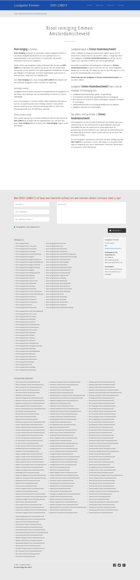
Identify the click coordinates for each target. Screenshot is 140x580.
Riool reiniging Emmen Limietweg (56, 278)
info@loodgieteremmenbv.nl (113, 248)
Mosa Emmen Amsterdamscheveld (60, 467)
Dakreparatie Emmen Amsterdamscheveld (28, 480)
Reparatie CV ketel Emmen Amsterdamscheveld (63, 512)
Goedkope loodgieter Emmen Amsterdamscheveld (30, 512)
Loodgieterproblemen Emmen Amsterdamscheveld (65, 456)
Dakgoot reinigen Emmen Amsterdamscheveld (29, 456)
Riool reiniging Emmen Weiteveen (25, 354)
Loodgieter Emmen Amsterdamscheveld (61, 454)
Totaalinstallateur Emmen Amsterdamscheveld (102, 488)
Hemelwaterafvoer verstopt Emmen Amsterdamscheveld (66, 398)
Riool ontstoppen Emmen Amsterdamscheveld (102, 416)
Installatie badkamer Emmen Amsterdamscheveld (64, 408)
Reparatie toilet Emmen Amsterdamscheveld (102, 387)
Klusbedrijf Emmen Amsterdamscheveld (61, 435)
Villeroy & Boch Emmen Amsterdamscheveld (29, 524)
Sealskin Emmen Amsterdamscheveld (100, 454)
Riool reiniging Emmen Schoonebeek (26, 330)
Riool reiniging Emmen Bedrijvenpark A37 (28, 273)
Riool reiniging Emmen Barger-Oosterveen (28, 265)
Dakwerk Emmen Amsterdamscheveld (27, 483)
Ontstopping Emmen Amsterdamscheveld (62, 483)
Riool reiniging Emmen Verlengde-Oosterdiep (29, 346)
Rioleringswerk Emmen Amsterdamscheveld (101, 398)
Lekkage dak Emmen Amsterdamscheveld (62, 446)
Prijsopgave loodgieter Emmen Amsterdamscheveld (65, 494)
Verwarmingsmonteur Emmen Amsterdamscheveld (30, 519)
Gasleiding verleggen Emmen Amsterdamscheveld (30, 499)
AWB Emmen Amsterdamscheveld (25, 395)
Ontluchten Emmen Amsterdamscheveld (61, 480)
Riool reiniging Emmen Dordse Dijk (26, 289)
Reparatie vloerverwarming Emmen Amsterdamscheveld (105, 392)
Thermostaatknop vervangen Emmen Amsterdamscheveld (106, 475)
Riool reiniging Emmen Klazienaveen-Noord (59, 267)
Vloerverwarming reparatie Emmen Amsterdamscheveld (32, 532)
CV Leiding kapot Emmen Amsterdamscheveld (29, 440)
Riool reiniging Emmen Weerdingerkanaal (28, 351)
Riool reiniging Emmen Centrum (25, 278)
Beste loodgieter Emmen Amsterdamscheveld (29, 406)
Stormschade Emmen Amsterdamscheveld (101, 472)
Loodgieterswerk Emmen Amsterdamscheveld (63, 464)
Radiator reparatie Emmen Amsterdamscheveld (63, 502)
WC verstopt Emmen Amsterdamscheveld (28, 554)
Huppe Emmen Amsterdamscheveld (60, 403)
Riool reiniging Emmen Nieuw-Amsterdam (58, 283)
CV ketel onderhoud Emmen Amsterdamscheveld (30, 432)
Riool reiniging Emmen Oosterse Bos (57, 302)
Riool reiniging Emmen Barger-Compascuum (29, 259)
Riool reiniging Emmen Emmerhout (26, 297)
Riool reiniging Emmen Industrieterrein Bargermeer (61, 254)
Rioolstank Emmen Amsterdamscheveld (100, 432)
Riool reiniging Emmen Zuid (24, 364)
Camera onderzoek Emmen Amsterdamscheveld (30, 427)
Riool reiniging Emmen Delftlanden (26, 283)
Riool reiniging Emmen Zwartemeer (26, 370)
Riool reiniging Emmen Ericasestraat (26, 307)
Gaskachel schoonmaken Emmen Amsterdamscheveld (31, 496)
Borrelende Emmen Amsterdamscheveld (27, 414)
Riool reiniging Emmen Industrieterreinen (58, 259)
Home (16, 13)
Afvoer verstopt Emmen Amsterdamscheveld (29, 387)
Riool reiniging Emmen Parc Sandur (26, 316)
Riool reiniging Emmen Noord (55, 294)
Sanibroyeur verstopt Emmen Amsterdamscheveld (103, 443)
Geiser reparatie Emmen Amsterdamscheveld (29, 504)
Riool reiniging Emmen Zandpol (25, 362)
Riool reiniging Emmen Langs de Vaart (57, 275)
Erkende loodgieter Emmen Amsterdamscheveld (30, 488)
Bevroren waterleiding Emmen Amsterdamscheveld (30, 408)
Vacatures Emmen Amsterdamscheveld (100, 494)
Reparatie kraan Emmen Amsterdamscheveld (102, 384)
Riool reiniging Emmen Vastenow (25, 338)
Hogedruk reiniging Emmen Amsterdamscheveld (64, 400)
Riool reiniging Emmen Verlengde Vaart (27, 343)
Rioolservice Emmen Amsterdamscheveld (101, 427)
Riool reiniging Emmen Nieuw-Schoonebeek (59, 289)
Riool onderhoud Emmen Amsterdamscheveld (102, 411)
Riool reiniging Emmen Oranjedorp (56, 305)
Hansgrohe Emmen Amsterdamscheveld (61, 392)
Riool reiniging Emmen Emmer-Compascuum (29, 291)
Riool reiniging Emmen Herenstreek (56, 249)
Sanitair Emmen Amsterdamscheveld (99, 446)
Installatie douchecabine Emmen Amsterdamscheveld (65, 411)
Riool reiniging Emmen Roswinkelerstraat (28, 324)
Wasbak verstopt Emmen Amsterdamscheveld (29, 540)
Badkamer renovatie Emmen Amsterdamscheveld (30, 400)
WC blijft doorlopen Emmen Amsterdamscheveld (30, 548)
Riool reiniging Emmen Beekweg (25, 275)
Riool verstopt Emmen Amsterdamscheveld (101, 422)
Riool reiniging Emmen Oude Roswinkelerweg (59, 307)
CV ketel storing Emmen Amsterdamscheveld (29, 438)
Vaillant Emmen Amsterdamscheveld (99, 496)
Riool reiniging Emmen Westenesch (26, 356)
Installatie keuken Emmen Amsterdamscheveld (63, 414)
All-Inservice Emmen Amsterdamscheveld (28, 392)
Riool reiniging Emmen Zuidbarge (25, 367)
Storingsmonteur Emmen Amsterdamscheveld (102, 470)
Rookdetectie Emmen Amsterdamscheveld (101, 438)
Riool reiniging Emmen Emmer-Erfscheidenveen (29, 294)
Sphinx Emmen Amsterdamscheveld (99, 459)
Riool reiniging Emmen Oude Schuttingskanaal (29, 311)
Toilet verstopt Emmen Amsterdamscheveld (101, 486)
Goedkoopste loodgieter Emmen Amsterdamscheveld (31, 510)
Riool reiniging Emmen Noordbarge (56, 297)
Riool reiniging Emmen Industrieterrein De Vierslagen (61, 257)
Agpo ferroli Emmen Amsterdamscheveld (27, 390)
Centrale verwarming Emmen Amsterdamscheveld (30, 430)
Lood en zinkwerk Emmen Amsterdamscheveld (63, 451)
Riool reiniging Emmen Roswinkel (25, 322)
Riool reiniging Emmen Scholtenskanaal (27, 327)
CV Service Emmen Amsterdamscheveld (27, 443)
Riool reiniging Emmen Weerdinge (25, 348)
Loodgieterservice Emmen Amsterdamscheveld (63, 462)
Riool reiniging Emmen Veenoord (25, 340)
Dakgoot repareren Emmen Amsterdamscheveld (30, 462)
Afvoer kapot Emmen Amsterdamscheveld (28, 382)
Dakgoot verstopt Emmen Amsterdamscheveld (29, 467)
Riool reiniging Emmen (22, 243)
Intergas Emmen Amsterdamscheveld (60, 422)
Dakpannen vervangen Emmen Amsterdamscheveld (31, 478)
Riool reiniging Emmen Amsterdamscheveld (33, 13)
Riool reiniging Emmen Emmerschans (26, 302)
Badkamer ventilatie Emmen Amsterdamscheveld (30, 403)
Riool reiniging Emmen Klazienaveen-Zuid (58, 270)
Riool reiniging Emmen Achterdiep (26, 251)
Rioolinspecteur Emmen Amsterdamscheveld (102, 424)
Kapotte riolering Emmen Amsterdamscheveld (63, 430)
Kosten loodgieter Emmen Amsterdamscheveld (63, 438)
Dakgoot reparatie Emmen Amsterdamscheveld (29, 459)
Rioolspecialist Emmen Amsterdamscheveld (101, 430)
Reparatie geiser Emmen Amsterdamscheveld (102, 382)
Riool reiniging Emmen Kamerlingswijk (57, 262)
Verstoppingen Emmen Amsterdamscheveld (101, 504)
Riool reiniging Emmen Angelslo (25, 257)
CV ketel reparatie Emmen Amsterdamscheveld (29, 435)
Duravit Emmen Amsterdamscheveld (26, 486)
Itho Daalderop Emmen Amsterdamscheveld (63, 424)
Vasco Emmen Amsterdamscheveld (99, 499)
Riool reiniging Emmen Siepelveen (26, 332)
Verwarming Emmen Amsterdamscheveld (101, 512)
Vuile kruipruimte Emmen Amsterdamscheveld (29, 535)
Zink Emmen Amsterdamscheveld (25, 556)
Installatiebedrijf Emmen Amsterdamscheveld (63, 419)
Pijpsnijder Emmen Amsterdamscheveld (61, 486)
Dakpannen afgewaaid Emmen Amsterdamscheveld (31, 475)
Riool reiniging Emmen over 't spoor (26, 314)
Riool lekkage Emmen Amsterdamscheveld (101, 408)
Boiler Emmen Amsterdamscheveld (26, 411)
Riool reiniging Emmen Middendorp (56, 281)
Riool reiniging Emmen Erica (24, 305)
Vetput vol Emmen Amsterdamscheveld (27, 522)
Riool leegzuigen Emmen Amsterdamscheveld (102, 406)
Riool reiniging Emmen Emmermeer (26, 299)
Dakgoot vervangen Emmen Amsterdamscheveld (30, 470)
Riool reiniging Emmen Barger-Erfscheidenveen (29, 262)
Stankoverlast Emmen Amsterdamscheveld (101, 462)
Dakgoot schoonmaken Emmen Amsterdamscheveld (31, 464)
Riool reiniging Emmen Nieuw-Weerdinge (58, 291)
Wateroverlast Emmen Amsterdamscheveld (28, 545)
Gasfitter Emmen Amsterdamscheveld (27, 491)
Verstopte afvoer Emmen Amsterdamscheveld (102, 507)
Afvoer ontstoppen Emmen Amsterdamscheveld (30, 384)
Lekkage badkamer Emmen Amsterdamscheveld (64, 443)
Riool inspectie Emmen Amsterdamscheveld (101, 403)
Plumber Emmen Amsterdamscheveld (61, 491)
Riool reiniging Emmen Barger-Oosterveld (28, 267)
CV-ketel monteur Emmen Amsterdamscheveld (29, 446)
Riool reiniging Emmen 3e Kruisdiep (26, 249)
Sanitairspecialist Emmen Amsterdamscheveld (102, 448)
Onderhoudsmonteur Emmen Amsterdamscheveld (64, 478)
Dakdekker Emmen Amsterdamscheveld (27, 451)
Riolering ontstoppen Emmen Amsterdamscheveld (103, 395)
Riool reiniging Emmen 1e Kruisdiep (26, 246)
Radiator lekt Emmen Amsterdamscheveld (62, 499)
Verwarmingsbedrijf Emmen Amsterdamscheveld (30, 516)
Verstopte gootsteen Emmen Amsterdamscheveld (103, 510)
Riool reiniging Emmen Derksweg (25, 286)
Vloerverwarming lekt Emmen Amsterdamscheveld (30, 530)
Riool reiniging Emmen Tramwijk (25, 335)
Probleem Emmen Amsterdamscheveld (61, 496)
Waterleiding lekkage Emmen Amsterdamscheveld (30, 543)
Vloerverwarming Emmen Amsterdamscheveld (29, 527)
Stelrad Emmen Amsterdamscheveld (99, 464)
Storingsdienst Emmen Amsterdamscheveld (101, 467)
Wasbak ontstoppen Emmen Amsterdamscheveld (30, 538)
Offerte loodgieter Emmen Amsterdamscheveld (63, 472)
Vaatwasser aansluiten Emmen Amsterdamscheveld (104, 491)
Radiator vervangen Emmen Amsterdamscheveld (64, 504)
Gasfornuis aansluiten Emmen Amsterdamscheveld (30, 494)
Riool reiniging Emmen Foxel (54, 246)
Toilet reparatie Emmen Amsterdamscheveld (102, 483)
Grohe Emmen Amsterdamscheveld (60, 387)
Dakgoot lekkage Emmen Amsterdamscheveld (29, 454)
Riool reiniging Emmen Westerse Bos (26, 359)
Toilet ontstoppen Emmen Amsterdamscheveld (102, 478)
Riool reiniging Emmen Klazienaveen (57, 265)
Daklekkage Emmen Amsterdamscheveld (27, 472)
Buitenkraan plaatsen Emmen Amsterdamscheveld (30, 422)
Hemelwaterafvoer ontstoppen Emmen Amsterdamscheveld (67, 395)
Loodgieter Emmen (26, 5)
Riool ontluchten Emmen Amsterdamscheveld (102, 414)
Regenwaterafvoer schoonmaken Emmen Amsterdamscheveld (68, 507)
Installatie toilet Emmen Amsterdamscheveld (63, 416)
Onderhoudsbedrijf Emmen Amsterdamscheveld (64, 475)
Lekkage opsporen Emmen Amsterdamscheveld (64, 448)
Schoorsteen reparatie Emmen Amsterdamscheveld (104, 451)
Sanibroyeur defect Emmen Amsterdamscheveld (103, 440)
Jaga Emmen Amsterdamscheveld (59, 427)
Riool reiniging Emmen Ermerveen (56, 243)
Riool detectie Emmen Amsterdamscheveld (101, 400)
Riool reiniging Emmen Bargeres (25, 270)
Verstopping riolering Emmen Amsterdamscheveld (103, 502)
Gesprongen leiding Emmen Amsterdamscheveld (30, 507)
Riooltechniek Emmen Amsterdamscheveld (101, 435)
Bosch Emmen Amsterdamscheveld (26, 416)
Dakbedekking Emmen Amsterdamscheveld (28, 448)
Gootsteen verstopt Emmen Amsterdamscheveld (64, 384)
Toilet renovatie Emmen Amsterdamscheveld (102, 480)
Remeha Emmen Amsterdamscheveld (61, 510)
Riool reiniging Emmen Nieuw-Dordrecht (58, 286)
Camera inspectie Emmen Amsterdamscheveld (29, 424)
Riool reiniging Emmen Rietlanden (26, 319)
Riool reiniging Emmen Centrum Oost (27, 281)
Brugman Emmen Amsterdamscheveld (27, 419)
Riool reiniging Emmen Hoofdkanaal (56, 251)
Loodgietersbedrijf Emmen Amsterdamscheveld (64, 459)
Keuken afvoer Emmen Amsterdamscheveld (62, 432)
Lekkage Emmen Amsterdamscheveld (61, 440)
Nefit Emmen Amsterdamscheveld (60, 470)
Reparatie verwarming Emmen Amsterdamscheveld (104, 390)
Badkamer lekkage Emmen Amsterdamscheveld (29, 398)
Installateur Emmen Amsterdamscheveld (61, 406)
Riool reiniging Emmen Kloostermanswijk (58, 273)
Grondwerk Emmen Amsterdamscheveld (61, 390)
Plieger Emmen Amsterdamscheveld (60, 488)
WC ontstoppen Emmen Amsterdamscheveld (29, 551)
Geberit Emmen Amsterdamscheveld (26, 502)
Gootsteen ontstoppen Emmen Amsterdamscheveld (65, 382)
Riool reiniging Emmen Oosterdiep (56, 299)
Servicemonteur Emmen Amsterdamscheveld (102, 456)
